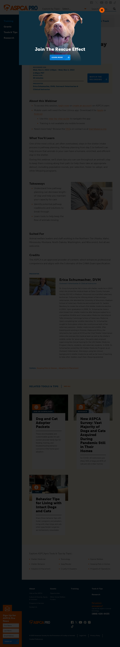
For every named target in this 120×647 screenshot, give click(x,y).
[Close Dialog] (102, 10)
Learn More (57, 57)
